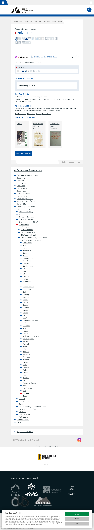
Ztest (19, 422)
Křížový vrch (38, 21)
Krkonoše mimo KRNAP (28, 222)
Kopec (25, 305)
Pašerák (26, 344)
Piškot (25, 349)
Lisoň (25, 318)
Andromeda (27, 243)
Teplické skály (24, 414)
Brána (25, 256)
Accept (77, 514)
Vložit (23, 153)
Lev (24, 315)
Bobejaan (27, 253)
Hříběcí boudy (28, 287)
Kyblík (25, 313)
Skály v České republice (28, 171)
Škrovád (22, 412)
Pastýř (25, 341)
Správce (39, 114)
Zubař (25, 396)
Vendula (26, 378)
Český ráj (20, 181)
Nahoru (71, 162)
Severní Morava (23, 204)
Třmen (25, 373)
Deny (77, 519)
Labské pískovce (23, 194)
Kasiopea (26, 297)
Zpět (63, 162)
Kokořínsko (21, 191)
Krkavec (26, 308)
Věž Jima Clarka (29, 383)
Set (77, 523)
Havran (26, 276)
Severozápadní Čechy (26, 207)
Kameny (26, 295)
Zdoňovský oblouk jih (30, 235)
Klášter (25, 300)
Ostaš (21, 404)
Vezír (25, 380)
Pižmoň (26, 352)
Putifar (25, 362)
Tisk (79, 162)
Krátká (20, 67)
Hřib (24, 284)
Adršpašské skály (26, 212)
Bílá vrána (27, 250)
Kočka (25, 302)
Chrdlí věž (27, 289)
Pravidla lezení (46, 114)
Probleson (27, 357)
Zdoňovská (27, 388)
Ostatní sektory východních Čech (32, 407)
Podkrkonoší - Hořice (27, 409)
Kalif (24, 292)
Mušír (25, 328)
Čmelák (26, 263)
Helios (25, 279)
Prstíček (26, 360)
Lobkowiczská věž (30, 321)
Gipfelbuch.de (35, 62)
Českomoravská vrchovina (28, 175)
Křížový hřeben (27, 230)
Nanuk (25, 334)
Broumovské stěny (26, 217)
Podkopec (27, 354)
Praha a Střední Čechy (26, 201)
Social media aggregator (47, 446)
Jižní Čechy (21, 186)
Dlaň (24, 271)
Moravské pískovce (25, 199)
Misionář (26, 326)
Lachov (22, 399)
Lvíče (25, 323)
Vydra (25, 386)
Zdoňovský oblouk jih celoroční (34, 238)
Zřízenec (26, 393)
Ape (24, 245)
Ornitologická (28, 339)
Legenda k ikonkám (23, 432)
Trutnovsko (23, 417)
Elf (24, 274)
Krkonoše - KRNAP (26, 219)
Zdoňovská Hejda (28, 232)
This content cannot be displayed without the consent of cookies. (18, 528)
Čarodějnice (28, 261)
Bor (20, 214)
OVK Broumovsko (20, 114)
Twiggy (26, 375)
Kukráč (25, 310)
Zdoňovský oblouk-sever (49, 21)
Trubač (25, 370)
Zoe (24, 391)
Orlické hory (24, 401)
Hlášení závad (31, 114)
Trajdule (26, 367)
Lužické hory (22, 196)
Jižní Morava (22, 188)
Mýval (25, 331)
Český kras (21, 178)
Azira (25, 248)
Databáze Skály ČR (18, 21)
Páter (25, 347)
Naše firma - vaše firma (32, 336)
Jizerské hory (22, 183)
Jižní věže (25, 227)
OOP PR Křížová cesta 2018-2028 (52, 99)
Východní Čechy (29, 21)
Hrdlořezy (27, 282)
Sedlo (25, 365)
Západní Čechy (23, 420)
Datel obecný (28, 266)
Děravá (26, 269)
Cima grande (28, 258)
